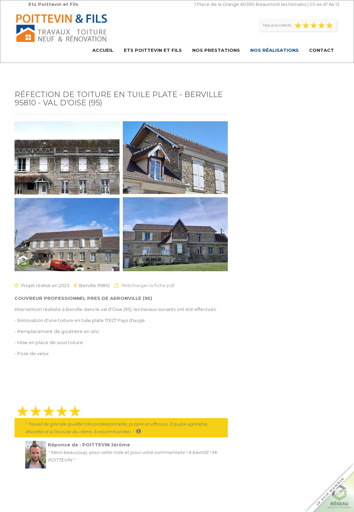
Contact (321, 50)
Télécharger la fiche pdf (147, 285)
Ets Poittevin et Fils (153, 50)
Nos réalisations (274, 50)
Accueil (102, 50)
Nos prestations (216, 50)
